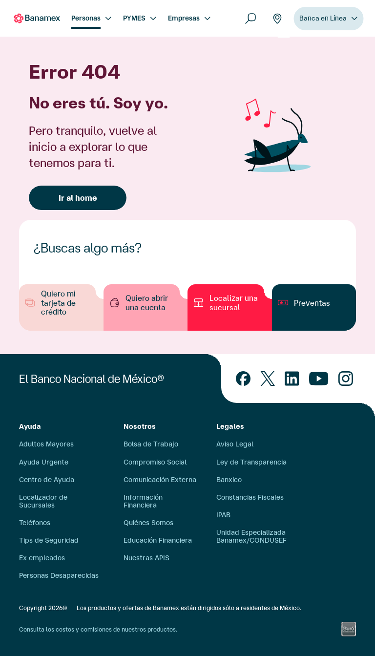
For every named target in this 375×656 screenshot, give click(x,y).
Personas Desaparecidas (59, 575)
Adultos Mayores (46, 444)
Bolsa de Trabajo (151, 444)
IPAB (223, 515)
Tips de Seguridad (49, 540)
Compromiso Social (155, 462)
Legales (230, 426)
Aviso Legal (234, 444)
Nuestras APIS (146, 558)
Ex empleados (42, 558)
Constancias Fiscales (250, 497)
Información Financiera (143, 501)
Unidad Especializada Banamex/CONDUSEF (251, 536)
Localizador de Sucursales (43, 501)
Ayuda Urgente (43, 462)
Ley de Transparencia (251, 462)
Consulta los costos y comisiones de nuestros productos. (98, 629)
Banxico (229, 480)
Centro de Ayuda (46, 480)
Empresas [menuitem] (184, 18)
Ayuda (30, 426)
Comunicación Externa (160, 480)
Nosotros (140, 426)
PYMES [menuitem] (134, 18)
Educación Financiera (158, 540)
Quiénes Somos (148, 523)
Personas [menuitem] (86, 18)
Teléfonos (34, 523)
